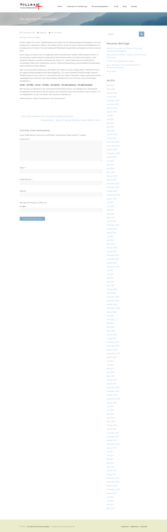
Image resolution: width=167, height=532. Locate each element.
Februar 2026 (112, 93)
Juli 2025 (110, 116)
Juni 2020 (110, 320)
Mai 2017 (110, 459)
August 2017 (111, 448)
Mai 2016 (110, 505)
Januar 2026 (111, 97)
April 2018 (110, 418)
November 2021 (113, 259)
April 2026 (110, 85)
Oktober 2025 (112, 108)
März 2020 (111, 331)
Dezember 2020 (113, 297)
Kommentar (25, 139)
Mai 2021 (110, 278)
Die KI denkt (111, 71)
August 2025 (111, 112)
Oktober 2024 (112, 150)
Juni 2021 (110, 274)
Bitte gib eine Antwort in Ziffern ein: (33, 203)
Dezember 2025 (113, 100)
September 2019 (113, 353)
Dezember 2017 (113, 433)
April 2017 (110, 463)
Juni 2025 (110, 119)
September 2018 (113, 399)
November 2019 (113, 346)
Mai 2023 (110, 210)
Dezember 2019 (113, 342)
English (142, 6)
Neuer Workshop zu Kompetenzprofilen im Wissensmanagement (123, 66)
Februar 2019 (112, 380)
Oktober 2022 (112, 229)
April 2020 (110, 327)
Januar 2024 (111, 180)
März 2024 (111, 172)
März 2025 (111, 131)
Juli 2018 (110, 406)
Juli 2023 (110, 202)
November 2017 (113, 437)
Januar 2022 (111, 252)
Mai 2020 (110, 323)
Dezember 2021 (113, 255)
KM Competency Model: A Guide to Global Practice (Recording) (126, 56)
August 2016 (111, 493)
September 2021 (113, 267)
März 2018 (111, 421)
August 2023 (111, 199)
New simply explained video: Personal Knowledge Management (47, 116)
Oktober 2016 (112, 486)
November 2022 (113, 225)
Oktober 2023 (112, 191)
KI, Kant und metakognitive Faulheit (120, 61)
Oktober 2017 (112, 440)
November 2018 (113, 391)
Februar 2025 (112, 134)
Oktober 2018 (112, 395)
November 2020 (113, 301)
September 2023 (113, 195)
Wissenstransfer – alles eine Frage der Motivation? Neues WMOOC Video (71, 120)
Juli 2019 (110, 361)
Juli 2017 (110, 452)
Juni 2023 (110, 206)
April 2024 (110, 168)
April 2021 (110, 282)
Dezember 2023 (113, 184)
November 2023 (113, 187)
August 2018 (111, 403)
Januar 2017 (111, 474)
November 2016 (113, 482)
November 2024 (113, 146)
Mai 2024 (110, 165)
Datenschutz (134, 526)
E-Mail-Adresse (26, 179)
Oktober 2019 (112, 350)
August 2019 (111, 357)
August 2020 (111, 312)
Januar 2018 (111, 429)
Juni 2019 (110, 365)
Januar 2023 (111, 221)
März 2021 (111, 285)
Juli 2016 (110, 497)
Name (23, 168)
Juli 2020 (110, 316)
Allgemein (43, 33)
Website (23, 191)
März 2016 (111, 508)
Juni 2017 (110, 455)
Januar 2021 (111, 293)
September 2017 (113, 444)
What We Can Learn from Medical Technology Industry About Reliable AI (124, 49)
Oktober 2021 (112, 263)
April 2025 (110, 127)
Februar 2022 (112, 248)
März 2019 (111, 376)
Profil (116, 6)
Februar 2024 (112, 176)
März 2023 (111, 217)
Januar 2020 (111, 338)
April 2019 (110, 372)
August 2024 (111, 157)
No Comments (56, 33)
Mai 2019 (110, 369)
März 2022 (111, 244)
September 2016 (113, 489)
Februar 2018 (112, 425)
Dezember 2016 (113, 478)
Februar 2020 (112, 335)
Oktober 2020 (112, 304)
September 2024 (113, 153)
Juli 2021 (110, 270)
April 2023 (110, 214)
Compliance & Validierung (77, 6)
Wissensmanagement (100, 6)
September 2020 (113, 308)
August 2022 (111, 233)
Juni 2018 (110, 410)
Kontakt (134, 6)
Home (60, 6)
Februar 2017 (112, 471)
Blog (125, 6)
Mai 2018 (110, 414)
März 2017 (111, 467)
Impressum (125, 526)
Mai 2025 (110, 123)
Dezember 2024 (113, 142)
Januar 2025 (111, 138)
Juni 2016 (110, 501)
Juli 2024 (110, 161)
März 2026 (111, 89)
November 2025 (113, 104)
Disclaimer (143, 526)
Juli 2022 (110, 236)
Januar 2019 (111, 384)
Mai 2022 (110, 240)
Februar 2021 (112, 289)
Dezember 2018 (113, 388)
